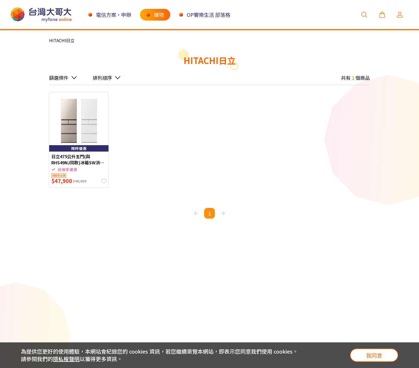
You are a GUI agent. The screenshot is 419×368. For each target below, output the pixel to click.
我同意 (374, 355)
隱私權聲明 (66, 359)
